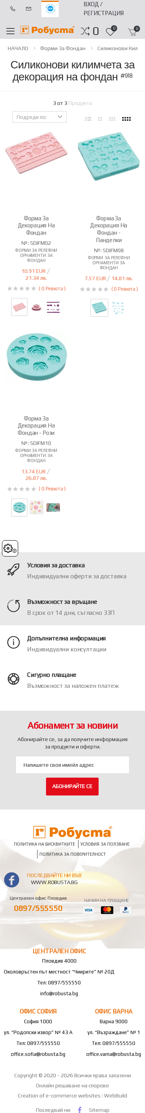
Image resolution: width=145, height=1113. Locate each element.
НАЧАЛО (18, 48)
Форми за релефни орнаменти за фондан (36, 255)
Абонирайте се (72, 786)
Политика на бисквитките (44, 843)
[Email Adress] (72, 765)
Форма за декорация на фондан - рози (36, 425)
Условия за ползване (105, 843)
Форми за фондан (62, 48)
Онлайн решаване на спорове (72, 1085)
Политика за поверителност (72, 854)
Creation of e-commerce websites (60, 1095)
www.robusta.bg (54, 882)
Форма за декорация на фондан (36, 225)
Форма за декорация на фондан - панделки (108, 229)
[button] (95, 31)
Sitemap (99, 1110)
